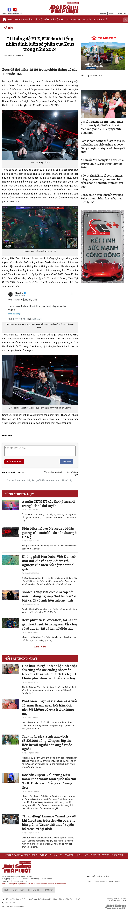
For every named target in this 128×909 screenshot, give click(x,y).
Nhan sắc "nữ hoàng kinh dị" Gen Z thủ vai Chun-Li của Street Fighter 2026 (102, 163)
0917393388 (10, 903)
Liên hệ (103, 13)
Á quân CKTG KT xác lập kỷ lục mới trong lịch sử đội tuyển (48, 504)
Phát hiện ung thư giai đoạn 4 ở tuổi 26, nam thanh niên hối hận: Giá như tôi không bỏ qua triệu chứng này (49, 707)
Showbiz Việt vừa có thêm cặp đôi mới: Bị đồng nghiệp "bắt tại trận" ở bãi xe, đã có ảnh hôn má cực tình (49, 596)
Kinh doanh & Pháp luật (22, 19)
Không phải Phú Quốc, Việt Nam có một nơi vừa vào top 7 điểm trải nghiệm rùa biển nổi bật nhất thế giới (49, 563)
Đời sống (45, 19)
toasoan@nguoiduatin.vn (15, 906)
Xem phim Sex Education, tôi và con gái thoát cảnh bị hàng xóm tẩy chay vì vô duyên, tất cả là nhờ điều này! (50, 624)
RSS (6, 890)
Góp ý (111, 13)
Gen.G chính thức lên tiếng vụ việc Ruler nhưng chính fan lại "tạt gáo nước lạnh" (102, 198)
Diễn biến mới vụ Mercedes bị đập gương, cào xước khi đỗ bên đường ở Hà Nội (49, 533)
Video (93, 19)
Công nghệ (82, 19)
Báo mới (48, 890)
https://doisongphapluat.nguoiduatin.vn (17, 876)
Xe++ (72, 19)
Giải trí (64, 19)
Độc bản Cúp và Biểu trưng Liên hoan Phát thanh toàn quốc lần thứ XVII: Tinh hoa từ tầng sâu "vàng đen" (49, 781)
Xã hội (55, 19)
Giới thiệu (18, 890)
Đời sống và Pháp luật (91, 75)
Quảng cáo (121, 13)
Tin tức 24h (34, 890)
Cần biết (103, 19)
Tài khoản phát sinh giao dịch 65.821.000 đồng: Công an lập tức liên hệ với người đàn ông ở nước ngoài (47, 742)
